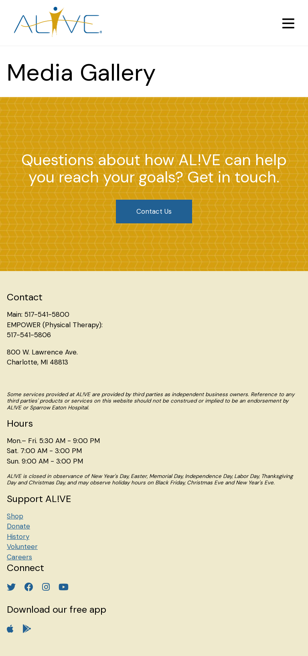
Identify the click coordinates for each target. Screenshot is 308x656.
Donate (18, 526)
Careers (19, 557)
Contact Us (154, 211)
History (18, 536)
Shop (15, 516)
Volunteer (22, 546)
